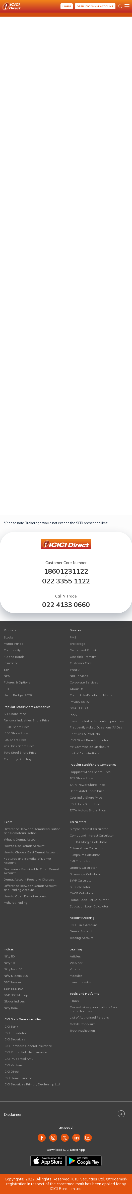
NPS (7, 676)
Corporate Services (84, 682)
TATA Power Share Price (87, 785)
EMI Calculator (80, 861)
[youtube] (88, 1138)
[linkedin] (76, 1138)
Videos (75, 969)
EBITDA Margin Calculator (88, 842)
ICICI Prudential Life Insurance (25, 1052)
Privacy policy (79, 702)
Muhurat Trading (15, 902)
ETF (6, 669)
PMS (73, 637)
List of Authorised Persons (89, 1017)
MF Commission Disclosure (89, 747)
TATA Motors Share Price (88, 810)
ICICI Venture (13, 1065)
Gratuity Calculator (83, 867)
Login (66, 6)
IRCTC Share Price (17, 727)
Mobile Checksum (83, 1024)
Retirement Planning (85, 650)
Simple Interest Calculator (89, 829)
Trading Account (81, 938)
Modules (76, 976)
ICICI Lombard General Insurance (28, 1046)
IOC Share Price (15, 740)
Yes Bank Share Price (19, 746)
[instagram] (53, 1138)
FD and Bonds (14, 657)
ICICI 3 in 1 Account (83, 925)
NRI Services (79, 676)
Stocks (9, 637)
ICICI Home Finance (18, 1078)
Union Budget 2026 (18, 695)
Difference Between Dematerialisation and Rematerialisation (32, 831)
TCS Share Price (81, 778)
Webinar (76, 963)
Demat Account (81, 931)
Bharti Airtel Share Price (87, 791)
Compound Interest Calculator (92, 835)
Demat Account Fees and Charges (29, 879)
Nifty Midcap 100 (16, 976)
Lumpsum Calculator (85, 855)
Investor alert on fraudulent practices (97, 721)
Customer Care (81, 663)
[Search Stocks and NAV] (120, 6)
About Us (77, 689)
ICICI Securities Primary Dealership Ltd (32, 1084)
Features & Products (85, 734)
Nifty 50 (9, 956)
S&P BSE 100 (13, 988)
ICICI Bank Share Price (86, 804)
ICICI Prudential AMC (18, 1059)
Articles (75, 956)
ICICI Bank (11, 1026)
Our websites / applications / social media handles (95, 1009)
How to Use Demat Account (24, 846)
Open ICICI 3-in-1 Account (95, 6)
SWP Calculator (81, 880)
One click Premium (83, 657)
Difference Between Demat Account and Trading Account (30, 888)
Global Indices (14, 1001)
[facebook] (42, 1138)
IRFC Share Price (16, 733)
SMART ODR (79, 708)
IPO (6, 689)
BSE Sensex (12, 982)
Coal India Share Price (86, 797)
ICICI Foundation (16, 1033)
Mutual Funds (13, 644)
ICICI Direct (11, 1071)
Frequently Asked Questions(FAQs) (96, 727)
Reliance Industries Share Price (26, 720)
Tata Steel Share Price (20, 752)
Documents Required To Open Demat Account (31, 871)
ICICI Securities (14, 1039)
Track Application (82, 1030)
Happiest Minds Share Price (90, 772)
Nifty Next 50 (13, 969)
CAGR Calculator (82, 893)
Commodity (12, 650)
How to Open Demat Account (25, 896)
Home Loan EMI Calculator (89, 900)
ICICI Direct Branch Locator (89, 740)
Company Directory (18, 759)
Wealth (75, 669)
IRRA (73, 714)
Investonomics (80, 982)
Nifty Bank (11, 1008)
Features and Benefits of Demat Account (27, 860)
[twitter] (65, 1138)
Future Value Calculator (87, 848)
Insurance (11, 663)
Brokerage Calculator (85, 874)
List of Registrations (84, 753)
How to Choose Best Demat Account (30, 852)
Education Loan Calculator (89, 906)
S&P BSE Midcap (16, 995)
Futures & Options (17, 682)
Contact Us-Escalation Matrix (91, 695)
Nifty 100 (10, 963)
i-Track (74, 1001)
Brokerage (77, 644)
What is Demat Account (21, 839)
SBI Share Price (15, 714)
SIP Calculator (80, 887)
